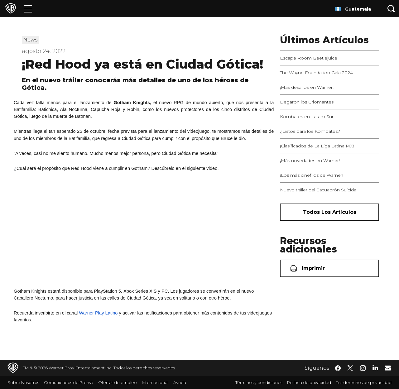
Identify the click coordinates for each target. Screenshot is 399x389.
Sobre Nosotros (23, 382)
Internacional (155, 382)
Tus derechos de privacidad (364, 382)
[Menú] (28, 8)
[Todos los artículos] (329, 212)
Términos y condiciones (258, 382)
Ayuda (179, 382)
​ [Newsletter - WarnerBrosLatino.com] (388, 368)
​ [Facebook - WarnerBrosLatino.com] (338, 368)
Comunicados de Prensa (68, 382)
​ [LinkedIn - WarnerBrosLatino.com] (375, 367)
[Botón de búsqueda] (391, 8)
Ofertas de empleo (117, 382)
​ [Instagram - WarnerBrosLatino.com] (363, 368)
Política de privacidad (309, 382)
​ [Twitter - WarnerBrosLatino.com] (350, 368)
